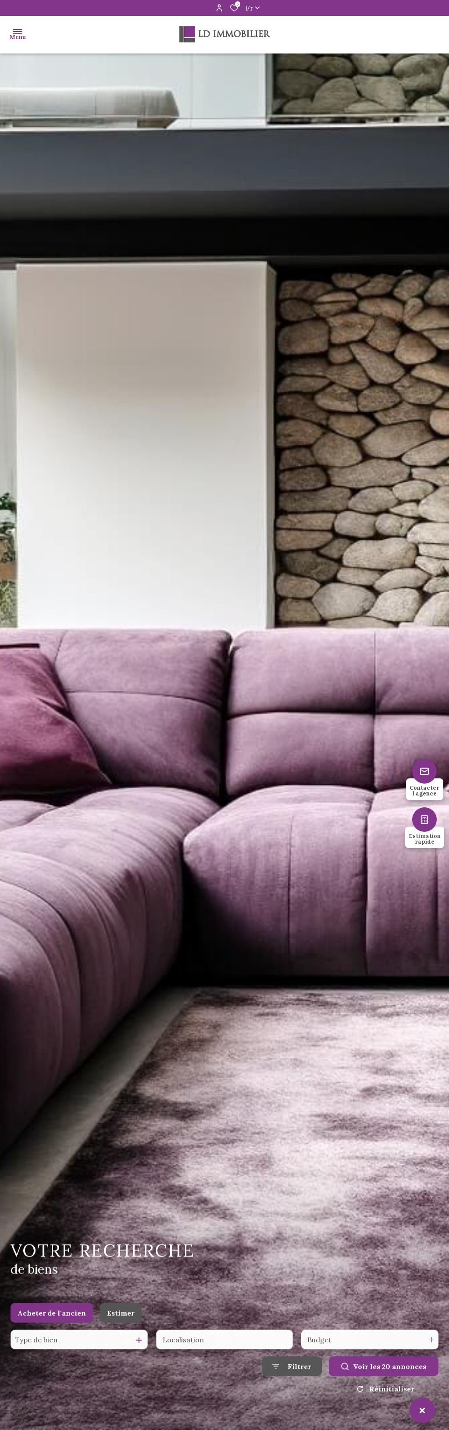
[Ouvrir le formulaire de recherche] (292, 1376)
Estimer (121, 1322)
